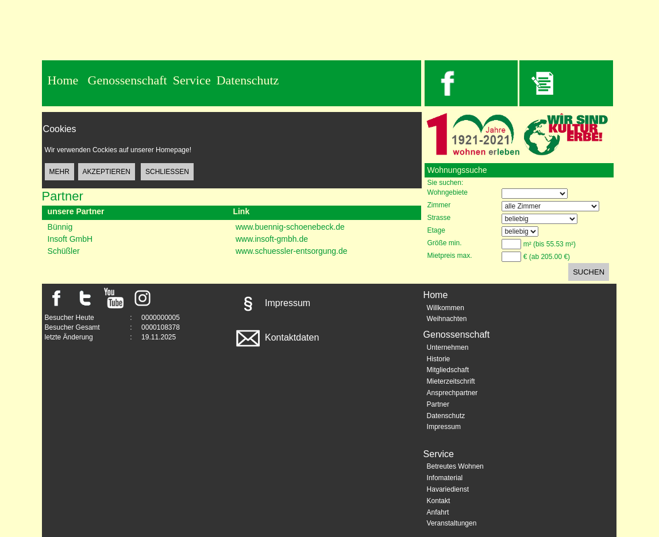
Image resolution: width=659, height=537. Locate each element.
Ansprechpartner (452, 393)
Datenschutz (248, 80)
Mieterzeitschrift (451, 381)
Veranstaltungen (452, 523)
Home (63, 80)
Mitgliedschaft (448, 370)
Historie (438, 359)
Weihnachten (447, 319)
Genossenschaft (127, 80)
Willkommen (445, 308)
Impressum (272, 303)
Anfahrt (438, 512)
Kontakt (438, 501)
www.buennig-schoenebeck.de (290, 226)
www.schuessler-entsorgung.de (292, 251)
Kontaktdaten (276, 337)
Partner (438, 404)
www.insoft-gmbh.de (272, 239)
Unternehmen (448, 347)
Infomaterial (445, 478)
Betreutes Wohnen (455, 466)
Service (192, 80)
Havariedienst (448, 489)
